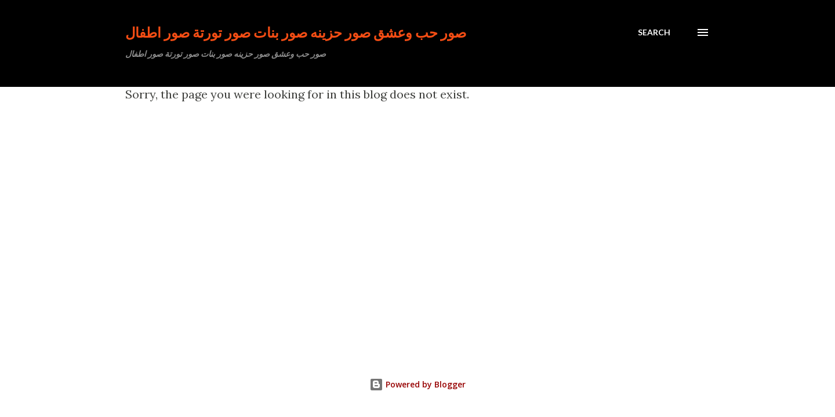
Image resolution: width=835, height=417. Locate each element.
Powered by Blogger (417, 384)
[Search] (654, 32)
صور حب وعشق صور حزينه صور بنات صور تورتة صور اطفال (295, 32)
